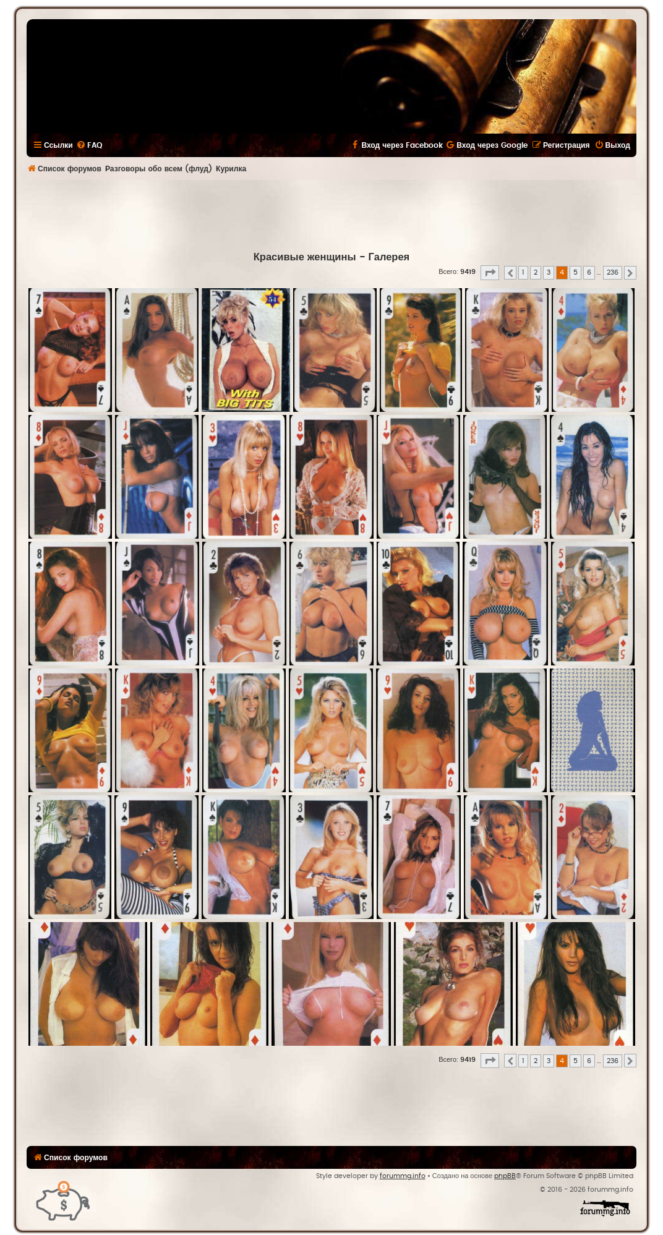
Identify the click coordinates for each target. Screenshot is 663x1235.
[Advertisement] (331, 214)
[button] (490, 272)
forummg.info (403, 1176)
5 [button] (575, 272)
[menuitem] (89, 145)
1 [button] (523, 272)
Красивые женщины (305, 257)
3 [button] (548, 272)
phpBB (505, 1176)
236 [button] (612, 272)
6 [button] (589, 272)
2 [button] (535, 272)
